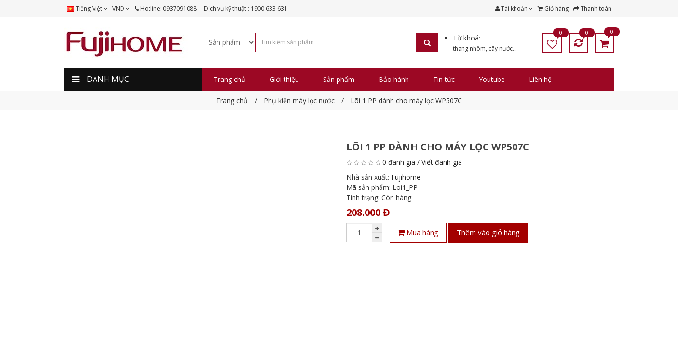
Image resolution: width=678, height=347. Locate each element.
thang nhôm (469, 48)
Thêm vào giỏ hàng (488, 232)
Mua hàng (418, 232)
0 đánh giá (398, 162)
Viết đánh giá (441, 162)
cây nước (500, 48)
